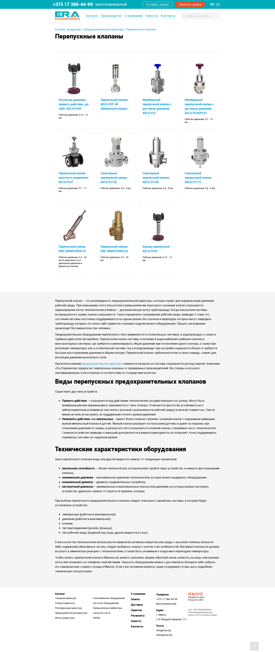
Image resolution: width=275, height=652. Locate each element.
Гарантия (136, 618)
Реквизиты (138, 623)
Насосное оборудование (106, 610)
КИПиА (96, 625)
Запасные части (101, 620)
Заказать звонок (190, 4)
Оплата (135, 607)
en (218, 4)
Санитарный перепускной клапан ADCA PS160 (156, 180)
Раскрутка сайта (195, 607)
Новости (151, 16)
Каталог (92, 16)
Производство (111, 16)
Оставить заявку (157, 4)
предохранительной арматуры (102, 371)
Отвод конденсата (65, 610)
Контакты (168, 16)
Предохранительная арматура (103, 29)
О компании (133, 16)
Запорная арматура (65, 605)
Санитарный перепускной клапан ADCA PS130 (114, 180)
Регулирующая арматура (68, 615)
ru (212, 4)
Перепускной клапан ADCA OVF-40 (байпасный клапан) (114, 104)
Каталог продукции (68, 29)
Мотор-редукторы (65, 625)
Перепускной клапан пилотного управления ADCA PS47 (73, 180)
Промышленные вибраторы (107, 615)
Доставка (137, 612)
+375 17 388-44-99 (73, 4)
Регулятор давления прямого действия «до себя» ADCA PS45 (74, 104)
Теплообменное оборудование (109, 605)
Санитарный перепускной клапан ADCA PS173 (198, 180)
